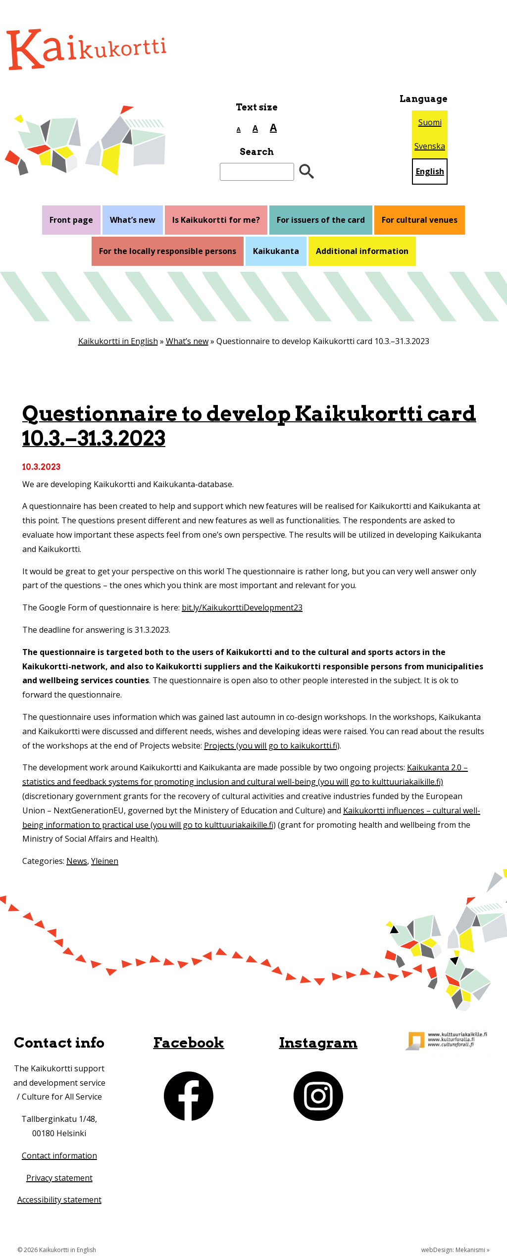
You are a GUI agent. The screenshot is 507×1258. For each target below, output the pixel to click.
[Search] (257, 172)
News (76, 860)
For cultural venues (419, 219)
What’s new (132, 219)
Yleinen (104, 860)
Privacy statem (53, 1177)
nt (89, 1177)
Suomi (430, 122)
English (430, 171)
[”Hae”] (306, 172)
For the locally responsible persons (167, 251)
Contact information (59, 1155)
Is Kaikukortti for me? (216, 219)
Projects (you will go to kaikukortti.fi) (272, 745)
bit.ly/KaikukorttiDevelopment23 (242, 607)
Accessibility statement (59, 1199)
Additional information (362, 251)
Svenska (429, 146)
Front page (71, 219)
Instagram (318, 1042)
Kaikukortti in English (118, 341)
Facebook (188, 1042)
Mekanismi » (473, 1250)
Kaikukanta (276, 251)
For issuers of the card (321, 219)
